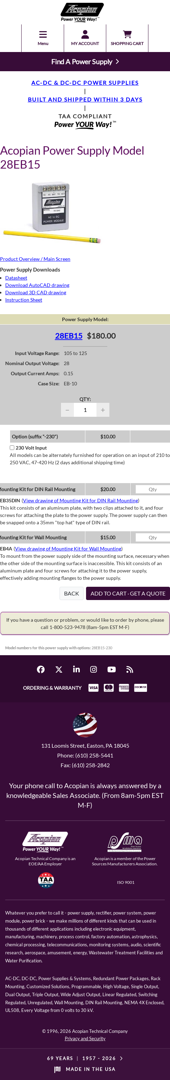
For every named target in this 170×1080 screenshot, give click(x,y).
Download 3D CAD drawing (35, 292)
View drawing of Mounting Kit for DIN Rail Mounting (80, 500)
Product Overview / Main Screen (35, 259)
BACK (71, 593)
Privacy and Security (85, 1038)
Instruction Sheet (23, 300)
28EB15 (69, 335)
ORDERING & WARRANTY (52, 688)
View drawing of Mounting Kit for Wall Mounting (68, 549)
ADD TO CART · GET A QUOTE (128, 593)
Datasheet (16, 278)
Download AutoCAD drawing (37, 285)
